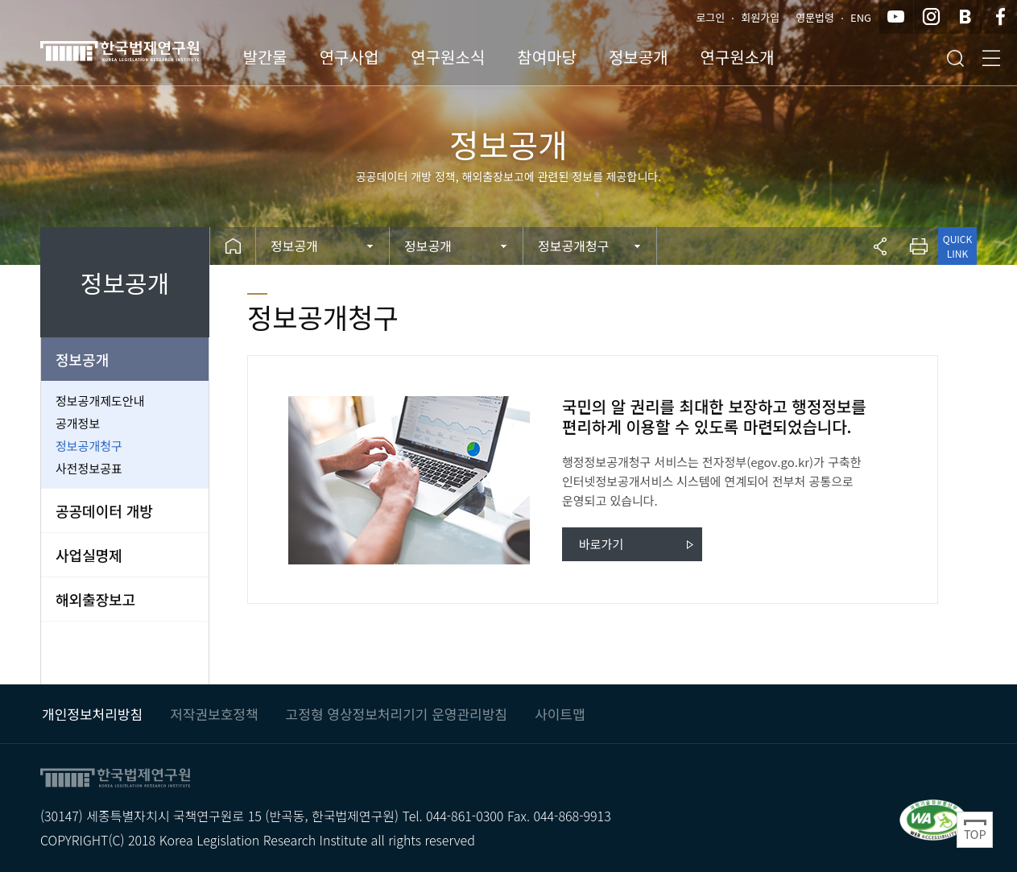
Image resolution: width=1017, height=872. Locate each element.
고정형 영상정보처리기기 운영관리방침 (396, 714)
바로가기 (601, 543)
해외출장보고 (95, 599)
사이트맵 (560, 714)
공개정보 (78, 423)
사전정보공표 (89, 468)
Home (232, 246)
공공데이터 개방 (104, 510)
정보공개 (82, 359)
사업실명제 (89, 554)
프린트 (918, 246)
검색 (955, 58)
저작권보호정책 (214, 714)
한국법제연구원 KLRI (145, 50)
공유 (880, 246)
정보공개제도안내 (100, 400)
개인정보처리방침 (92, 714)
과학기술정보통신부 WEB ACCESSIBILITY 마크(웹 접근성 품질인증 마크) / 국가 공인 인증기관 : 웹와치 (933, 819)
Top (975, 830)
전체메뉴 (991, 58)
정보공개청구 (89, 445)
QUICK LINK (957, 246)
